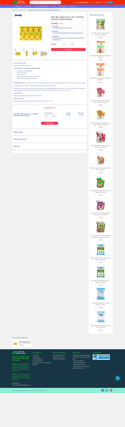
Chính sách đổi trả (78, 360)
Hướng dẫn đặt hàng (42, 6)
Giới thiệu (35, 355)
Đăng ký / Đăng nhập (102, 2)
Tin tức (53, 6)
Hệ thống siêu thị (37, 359)
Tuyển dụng (35, 357)
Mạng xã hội (63, 6)
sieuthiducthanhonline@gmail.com (21, 385)
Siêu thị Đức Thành (30, 390)
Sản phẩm (28, 6)
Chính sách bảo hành (79, 364)
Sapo (45, 390)
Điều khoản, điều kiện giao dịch (81, 355)
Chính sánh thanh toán (79, 362)
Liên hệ (72, 6)
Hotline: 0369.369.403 (58, 359)
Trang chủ (18, 6)
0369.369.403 (83, 2)
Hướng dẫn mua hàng (58, 355)
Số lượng (53, 44)
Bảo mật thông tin (37, 360)
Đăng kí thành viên (57, 357)
